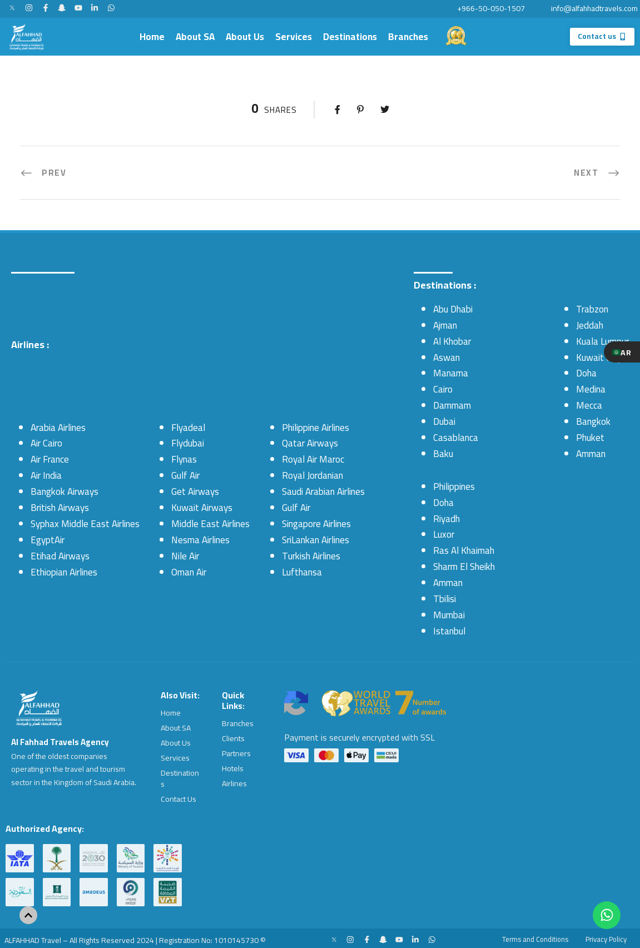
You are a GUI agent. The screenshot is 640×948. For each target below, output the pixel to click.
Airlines (234, 780)
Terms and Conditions (520, 935)
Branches (408, 37)
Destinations (350, 37)
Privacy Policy (601, 935)
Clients (233, 737)
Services (293, 37)
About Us (245, 37)
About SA (195, 37)
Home (152, 37)
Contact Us (178, 795)
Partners (236, 751)
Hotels (233, 766)
